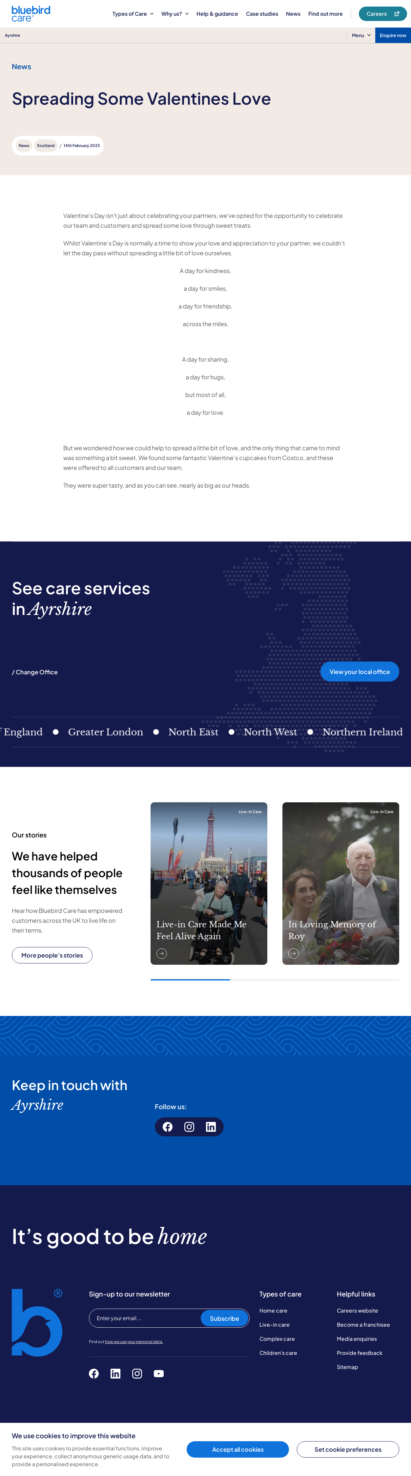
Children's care (278, 1352)
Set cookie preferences (348, 1449)
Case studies (262, 13)
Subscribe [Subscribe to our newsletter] (224, 1318)
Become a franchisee (363, 1324)
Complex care (277, 1338)
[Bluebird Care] (31, 19)
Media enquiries (357, 1338)
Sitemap (347, 1366)
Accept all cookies (238, 1449)
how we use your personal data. (134, 1341)
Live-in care (274, 1324)
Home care (273, 1310)
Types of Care (133, 13)
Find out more (325, 13)
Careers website (357, 1310)
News (293, 13)
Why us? (175, 13)
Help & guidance (217, 13)
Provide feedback (359, 1352)
